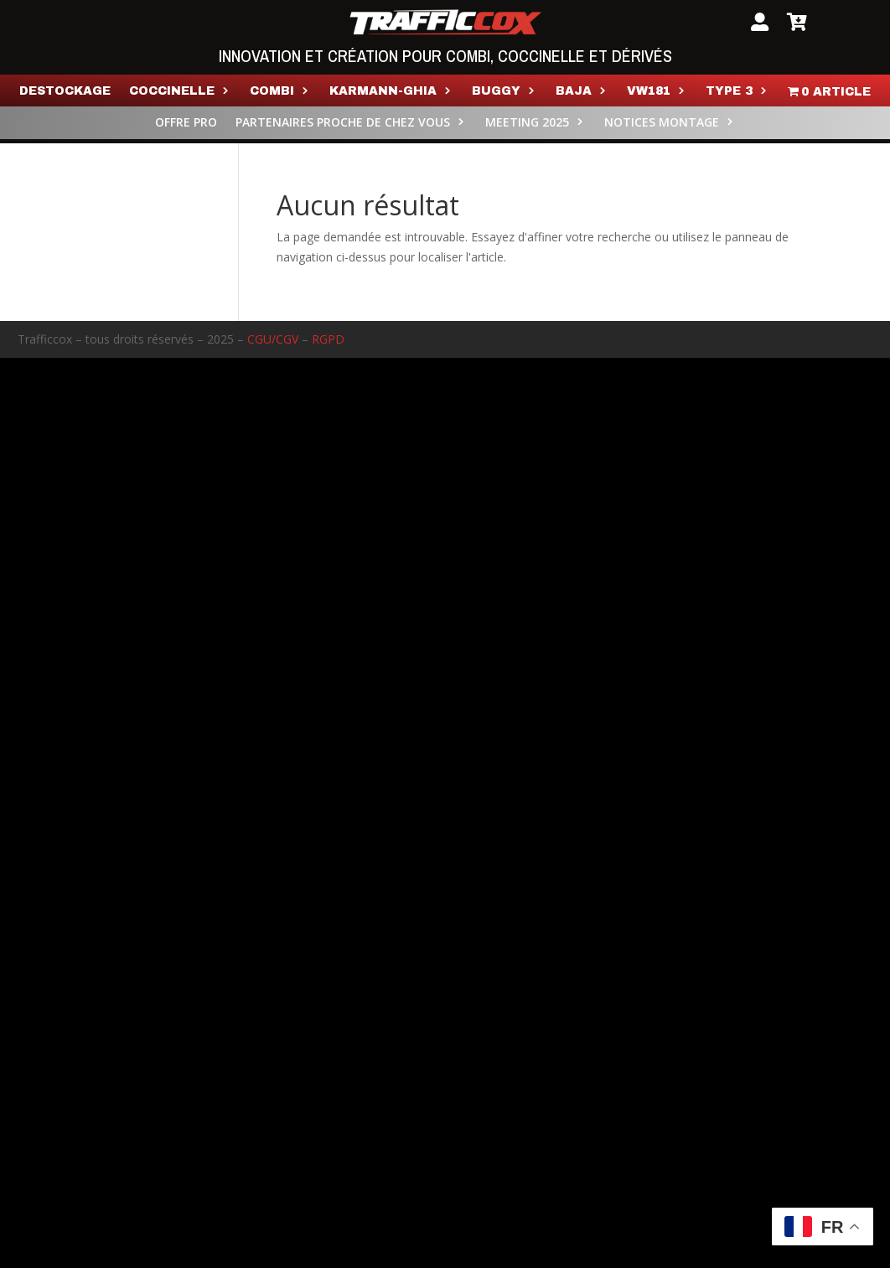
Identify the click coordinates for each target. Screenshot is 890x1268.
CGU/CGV (272, 339)
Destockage (65, 91)
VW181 (648, 91)
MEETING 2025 (527, 123)
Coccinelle (172, 91)
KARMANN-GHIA (383, 91)
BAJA (574, 91)
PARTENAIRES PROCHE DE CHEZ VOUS (342, 123)
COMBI (272, 91)
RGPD (328, 339)
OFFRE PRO (186, 123)
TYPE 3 (729, 91)
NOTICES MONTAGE (661, 123)
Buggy (496, 91)
